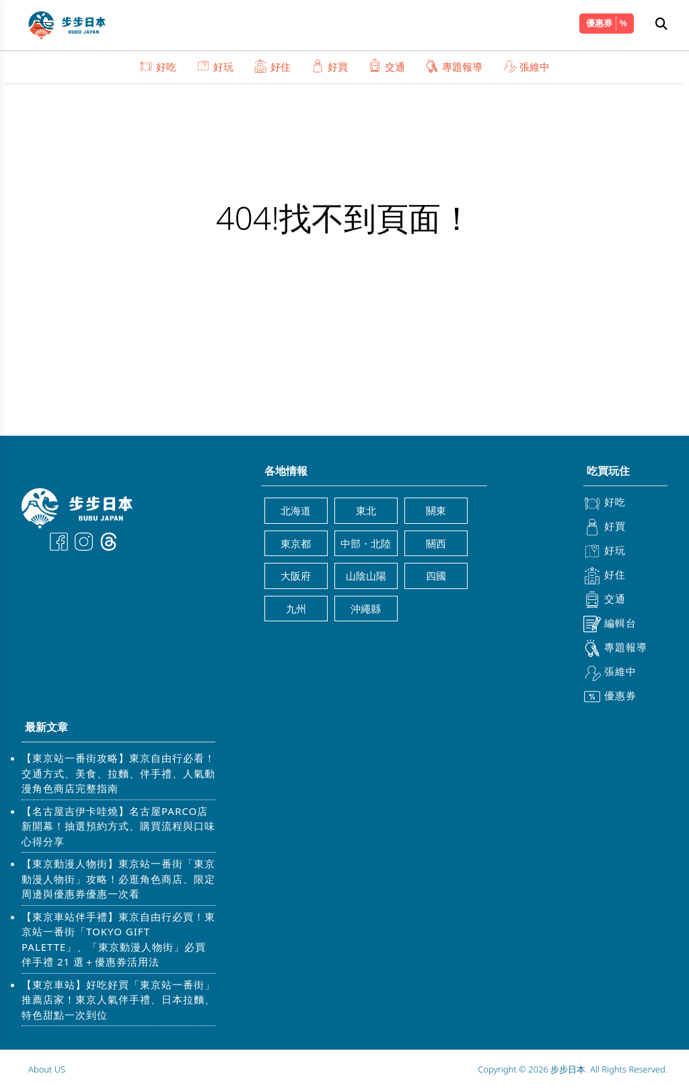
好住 (272, 66)
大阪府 (296, 575)
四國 (436, 575)
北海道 (296, 510)
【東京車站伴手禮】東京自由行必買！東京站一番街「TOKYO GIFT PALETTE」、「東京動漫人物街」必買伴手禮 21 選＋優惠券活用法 (118, 939)
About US (46, 1069)
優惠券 (599, 23)
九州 (296, 608)
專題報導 (453, 66)
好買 (329, 66)
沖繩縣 (366, 608)
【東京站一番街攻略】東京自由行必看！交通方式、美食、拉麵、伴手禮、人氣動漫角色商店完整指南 (118, 773)
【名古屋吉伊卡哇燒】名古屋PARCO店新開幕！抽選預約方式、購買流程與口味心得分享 (118, 826)
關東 (436, 510)
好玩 (214, 66)
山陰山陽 (366, 575)
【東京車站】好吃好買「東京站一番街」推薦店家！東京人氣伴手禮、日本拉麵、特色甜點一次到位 (118, 999)
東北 (366, 510)
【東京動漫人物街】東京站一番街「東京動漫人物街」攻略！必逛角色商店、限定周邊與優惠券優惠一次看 (118, 878)
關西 (436, 543)
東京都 (296, 543)
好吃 (157, 66)
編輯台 (610, 624)
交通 (386, 66)
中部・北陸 (365, 543)
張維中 (526, 66)
